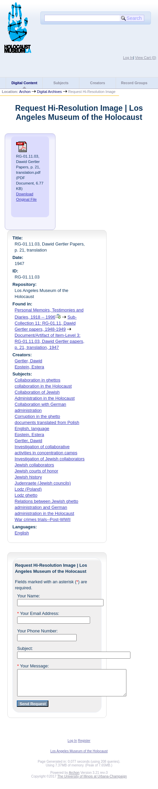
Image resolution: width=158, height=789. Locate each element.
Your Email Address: (38, 613)
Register (84, 746)
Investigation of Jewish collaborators (49, 458)
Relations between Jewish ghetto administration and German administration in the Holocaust (46, 507)
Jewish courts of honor (36, 470)
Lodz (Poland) (28, 489)
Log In (128, 58)
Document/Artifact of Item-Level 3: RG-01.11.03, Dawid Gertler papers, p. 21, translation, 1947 (49, 341)
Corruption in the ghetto (37, 416)
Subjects (61, 83)
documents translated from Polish (46, 422)
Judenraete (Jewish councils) (42, 483)
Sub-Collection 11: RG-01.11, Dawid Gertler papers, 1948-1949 (45, 323)
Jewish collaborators (34, 464)
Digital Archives (49, 92)
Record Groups (134, 83)
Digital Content (24, 83)
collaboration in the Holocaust (43, 386)
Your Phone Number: (37, 630)
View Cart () (145, 58)
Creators (97, 83)
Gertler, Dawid (28, 360)
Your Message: (33, 665)
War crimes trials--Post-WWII (42, 519)
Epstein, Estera (29, 366)
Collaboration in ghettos (37, 380)
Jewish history (28, 477)
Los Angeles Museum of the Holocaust (79, 756)
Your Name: (28, 595)
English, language (31, 428)
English (21, 532)
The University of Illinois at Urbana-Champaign (92, 781)
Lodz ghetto (25, 495)
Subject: (25, 648)
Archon (25, 92)
